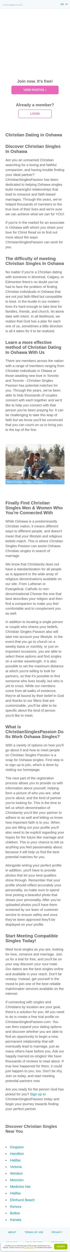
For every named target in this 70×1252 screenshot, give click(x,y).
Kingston (17, 1147)
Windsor (16, 1173)
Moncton (16, 1180)
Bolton (15, 1213)
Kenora (15, 1206)
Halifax (15, 1160)
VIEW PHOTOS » (35, 90)
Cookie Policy (29, 1247)
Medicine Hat (20, 1186)
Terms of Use (34, 1232)
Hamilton (17, 1154)
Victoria (16, 1167)
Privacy (56, 1232)
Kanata (15, 1220)
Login (35, 113)
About (12, 1232)
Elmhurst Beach (22, 1200)
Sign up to (38, 1094)
